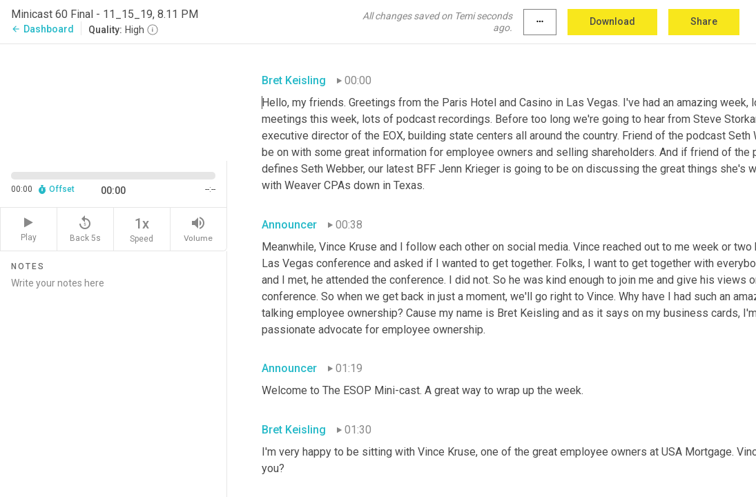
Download (612, 21)
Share (703, 21)
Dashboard (42, 29)
